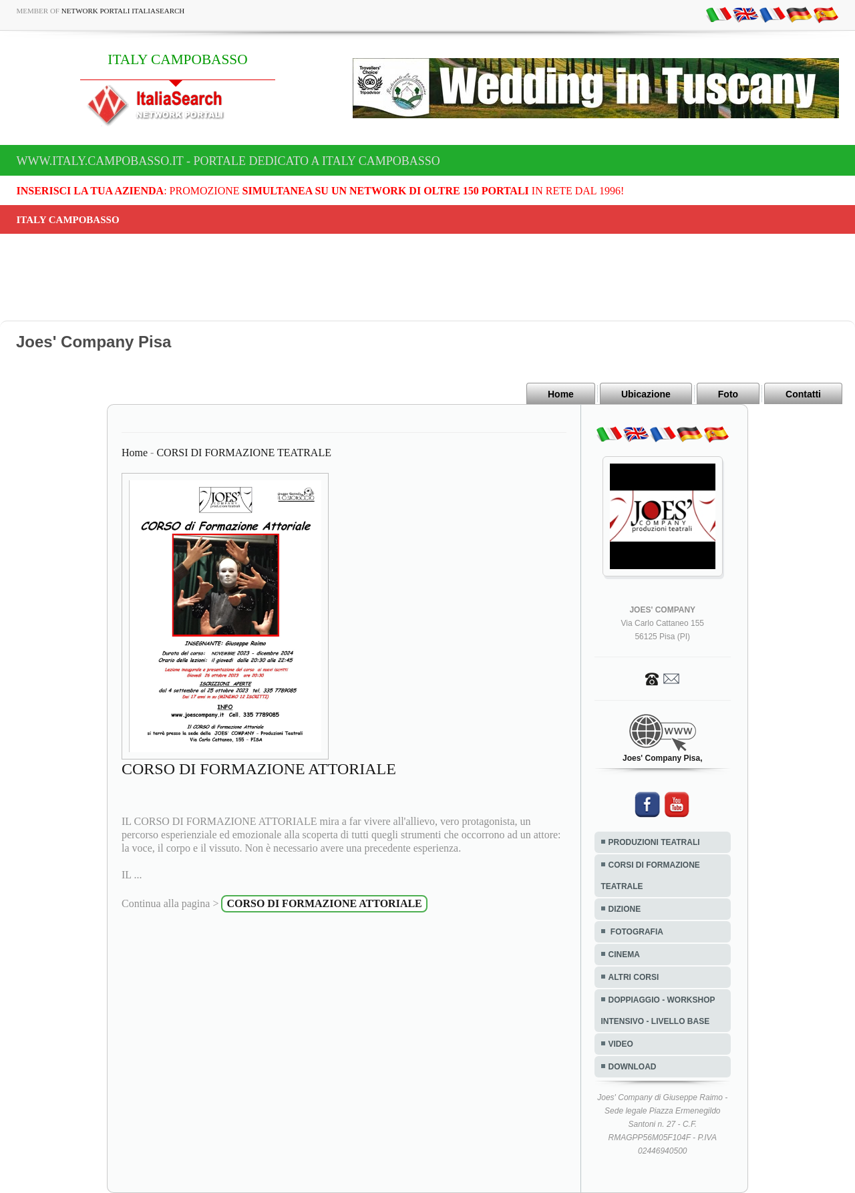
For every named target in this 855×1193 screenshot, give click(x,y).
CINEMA (624, 954)
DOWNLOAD (633, 1066)
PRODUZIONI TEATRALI (654, 842)
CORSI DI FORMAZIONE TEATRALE (243, 452)
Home (561, 394)
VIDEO (621, 1044)
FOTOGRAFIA (636, 931)
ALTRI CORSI (634, 977)
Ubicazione (646, 394)
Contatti (803, 394)
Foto (728, 394)
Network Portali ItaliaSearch (123, 11)
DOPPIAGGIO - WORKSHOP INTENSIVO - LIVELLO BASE (658, 1010)
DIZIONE (625, 909)
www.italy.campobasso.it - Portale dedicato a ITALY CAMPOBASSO (228, 161)
